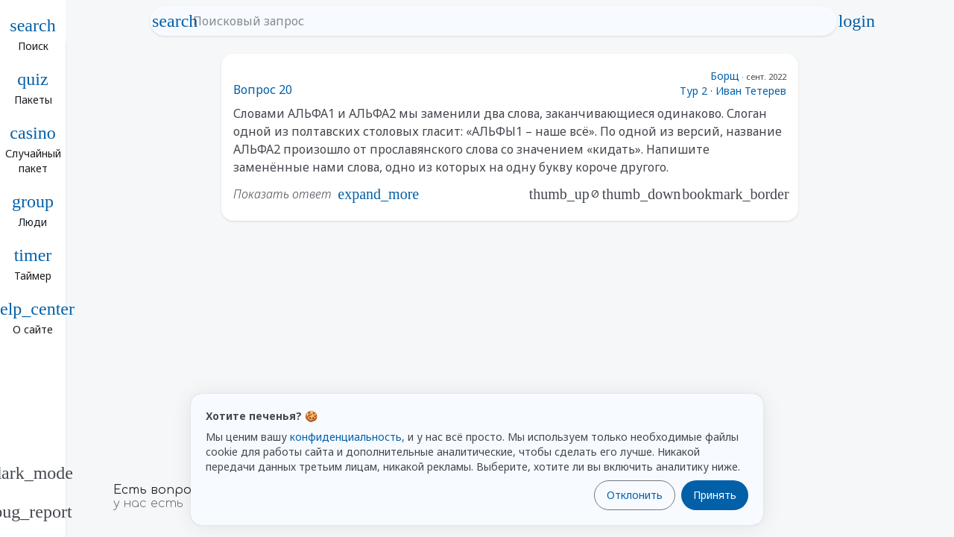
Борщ (724, 76)
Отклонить (635, 495)
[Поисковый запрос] (507, 21)
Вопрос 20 (262, 89)
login (856, 21)
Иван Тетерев (751, 91)
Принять (714, 495)
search (175, 21)
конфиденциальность (346, 437)
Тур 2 (693, 91)
